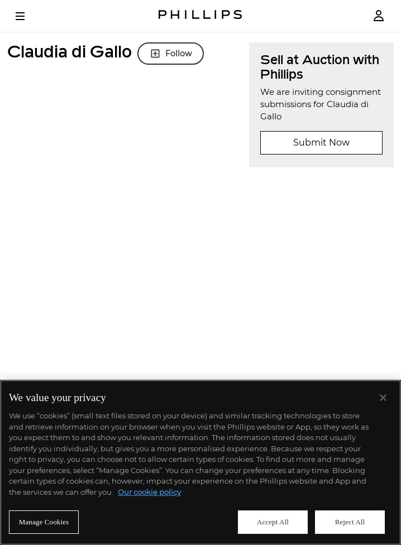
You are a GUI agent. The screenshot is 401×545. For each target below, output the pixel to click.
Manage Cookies (44, 522)
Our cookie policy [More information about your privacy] (149, 492)
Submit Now (321, 142)
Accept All (273, 522)
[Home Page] (200, 16)
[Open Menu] (28, 16)
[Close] (383, 397)
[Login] (378, 16)
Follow (171, 54)
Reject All (350, 522)
